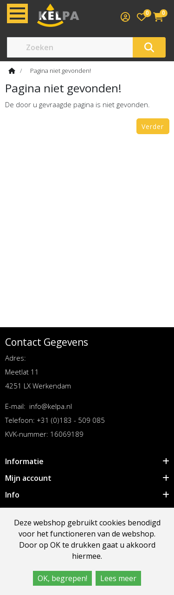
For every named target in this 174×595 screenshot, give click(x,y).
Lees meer (118, 578)
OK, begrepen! (62, 578)
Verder (153, 126)
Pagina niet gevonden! (60, 70)
